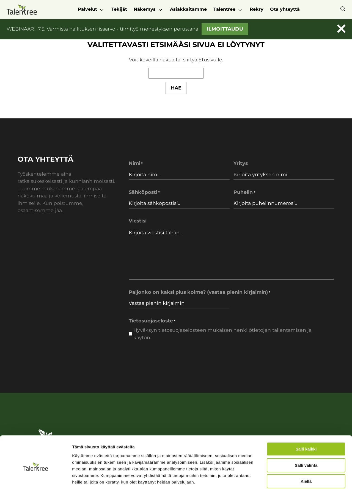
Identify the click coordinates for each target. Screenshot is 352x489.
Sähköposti (144, 192)
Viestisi (138, 221)
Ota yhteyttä (285, 9)
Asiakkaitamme (188, 9)
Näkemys (145, 9)
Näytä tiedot (294, 478)
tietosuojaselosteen (182, 330)
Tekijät (119, 9)
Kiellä (306, 454)
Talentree (224, 9)
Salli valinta (306, 438)
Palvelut (87, 9)
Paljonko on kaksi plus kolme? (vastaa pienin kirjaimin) (199, 292)
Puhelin (244, 192)
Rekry (256, 9)
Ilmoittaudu (225, 29)
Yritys (240, 163)
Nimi (136, 163)
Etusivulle (210, 60)
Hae (176, 88)
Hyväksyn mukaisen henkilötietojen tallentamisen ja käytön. (222, 333)
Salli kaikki (306, 421)
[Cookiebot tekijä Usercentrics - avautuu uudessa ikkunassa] (36, 478)
